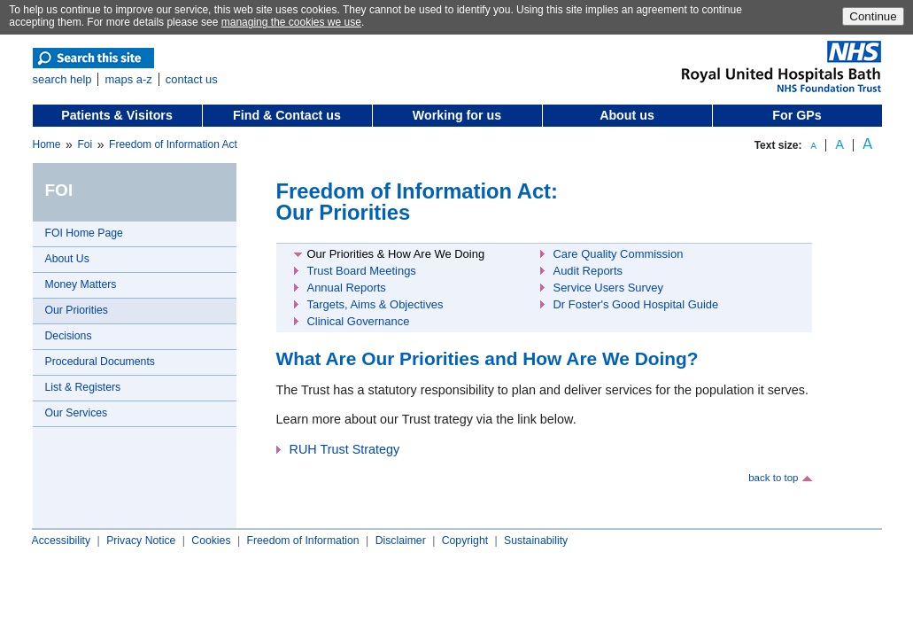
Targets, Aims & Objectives (375, 304)
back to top (773, 477)
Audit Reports (588, 270)
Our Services (76, 413)
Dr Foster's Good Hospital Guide (636, 304)
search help (62, 79)
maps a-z (127, 79)
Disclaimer (400, 540)
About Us (67, 259)
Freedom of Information (302, 540)
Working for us (457, 115)
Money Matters (81, 284)
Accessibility (61, 540)
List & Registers (83, 387)
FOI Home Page (84, 233)
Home (47, 144)
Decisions (68, 336)
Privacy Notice (140, 540)
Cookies (210, 540)
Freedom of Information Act (173, 144)
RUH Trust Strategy (345, 449)
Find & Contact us (287, 115)
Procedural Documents (100, 361)
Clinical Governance (358, 321)
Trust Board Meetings (361, 270)
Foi (84, 144)
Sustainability (536, 540)
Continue (872, 16)
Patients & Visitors (117, 115)
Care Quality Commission (618, 254)
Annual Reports (346, 287)
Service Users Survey (608, 287)
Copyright (465, 540)
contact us (192, 79)
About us (627, 115)
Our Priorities (76, 310)
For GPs (796, 115)
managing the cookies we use (291, 22)
